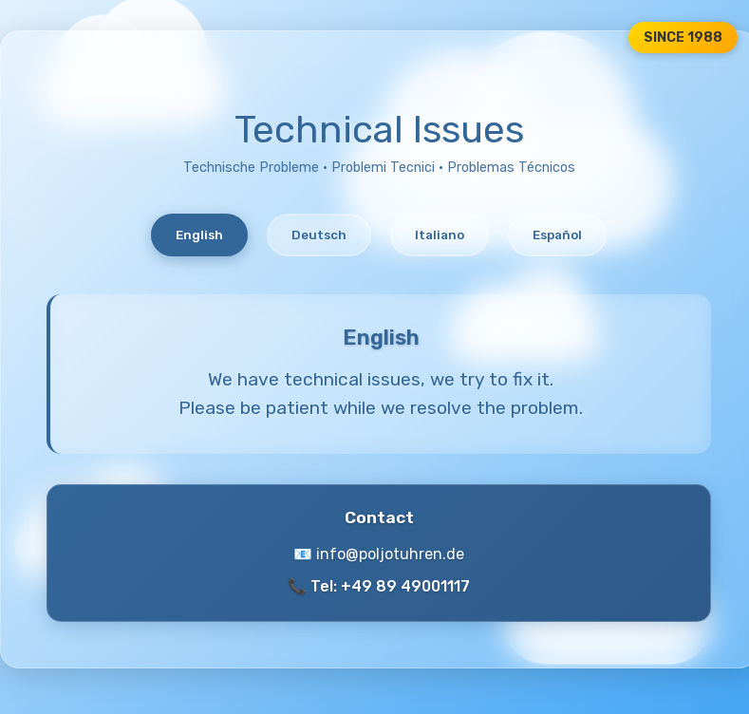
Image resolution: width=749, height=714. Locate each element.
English (199, 235)
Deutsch (318, 235)
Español (557, 235)
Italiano (439, 235)
